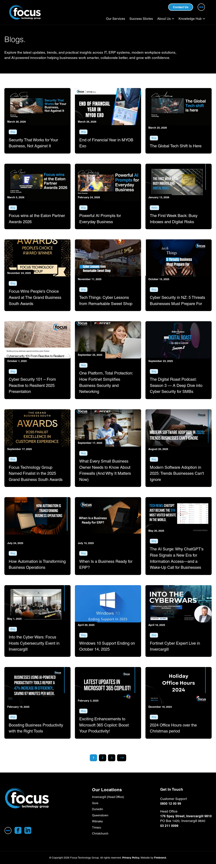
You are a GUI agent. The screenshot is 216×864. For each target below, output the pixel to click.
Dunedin (97, 809)
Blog (13, 132)
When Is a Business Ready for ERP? (105, 564)
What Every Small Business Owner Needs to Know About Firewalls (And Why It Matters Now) (105, 470)
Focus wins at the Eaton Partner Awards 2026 (37, 219)
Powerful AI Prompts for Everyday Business (100, 219)
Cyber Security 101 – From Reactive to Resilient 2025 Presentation (32, 385)
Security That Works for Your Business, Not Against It (33, 143)
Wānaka (97, 821)
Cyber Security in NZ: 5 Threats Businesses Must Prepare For (177, 300)
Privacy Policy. (131, 857)
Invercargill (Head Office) (108, 797)
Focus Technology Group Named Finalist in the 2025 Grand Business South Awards (36, 473)
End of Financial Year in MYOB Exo (106, 143)
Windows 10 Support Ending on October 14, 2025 (107, 646)
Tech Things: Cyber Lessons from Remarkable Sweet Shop (105, 300)
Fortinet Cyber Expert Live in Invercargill (175, 646)
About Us (164, 19)
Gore (95, 803)
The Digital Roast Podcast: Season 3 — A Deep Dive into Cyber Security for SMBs (176, 385)
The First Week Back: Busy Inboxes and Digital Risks (173, 219)
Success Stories (141, 19)
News (154, 208)
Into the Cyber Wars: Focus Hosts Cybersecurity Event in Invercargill (34, 643)
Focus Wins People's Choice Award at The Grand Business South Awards (35, 297)
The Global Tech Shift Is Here (175, 146)
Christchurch (100, 833)
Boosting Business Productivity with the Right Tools (36, 728)
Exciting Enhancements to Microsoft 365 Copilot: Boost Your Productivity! (104, 725)
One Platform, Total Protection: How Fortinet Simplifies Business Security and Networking (106, 382)
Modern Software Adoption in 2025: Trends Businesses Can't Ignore (177, 473)
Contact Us (180, 7)
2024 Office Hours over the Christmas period (173, 728)
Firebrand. (160, 857)
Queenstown (100, 815)
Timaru (96, 827)
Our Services (115, 19)
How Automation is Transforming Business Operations (37, 564)
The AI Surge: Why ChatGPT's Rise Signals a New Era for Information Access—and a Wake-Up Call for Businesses (176, 558)
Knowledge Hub (190, 19)
